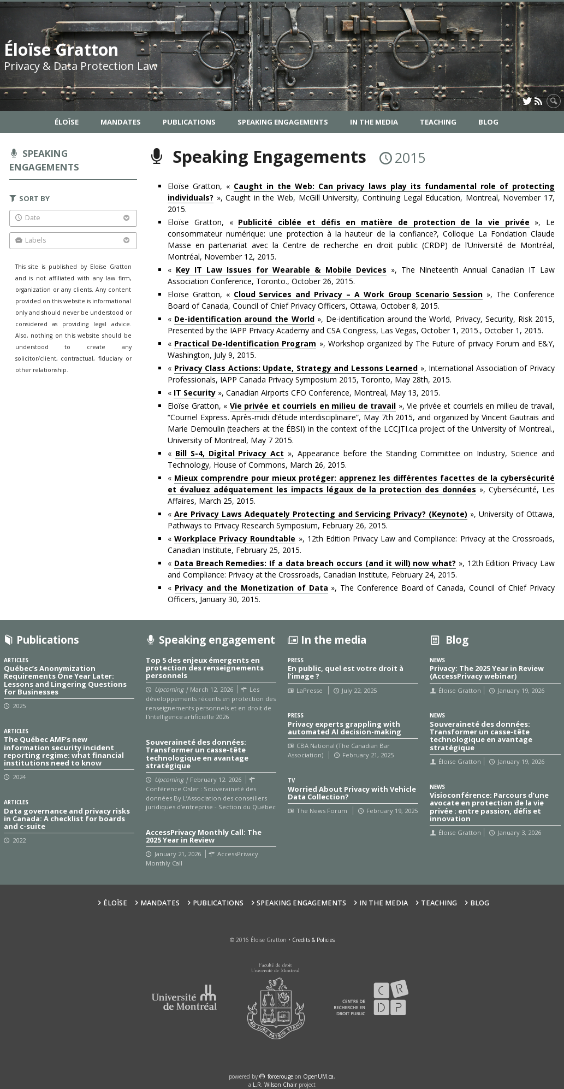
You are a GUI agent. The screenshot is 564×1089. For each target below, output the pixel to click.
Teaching (438, 122)
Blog (488, 122)
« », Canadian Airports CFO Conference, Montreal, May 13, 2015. (304, 392)
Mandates (120, 122)
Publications (189, 122)
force (280, 1076)
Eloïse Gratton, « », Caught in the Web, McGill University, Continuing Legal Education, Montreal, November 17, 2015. (361, 197)
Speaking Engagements (283, 122)
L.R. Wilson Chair (275, 1084)
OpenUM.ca (318, 1076)
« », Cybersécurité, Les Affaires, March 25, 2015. (361, 489)
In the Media (374, 122)
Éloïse (67, 122)
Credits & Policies (313, 940)
